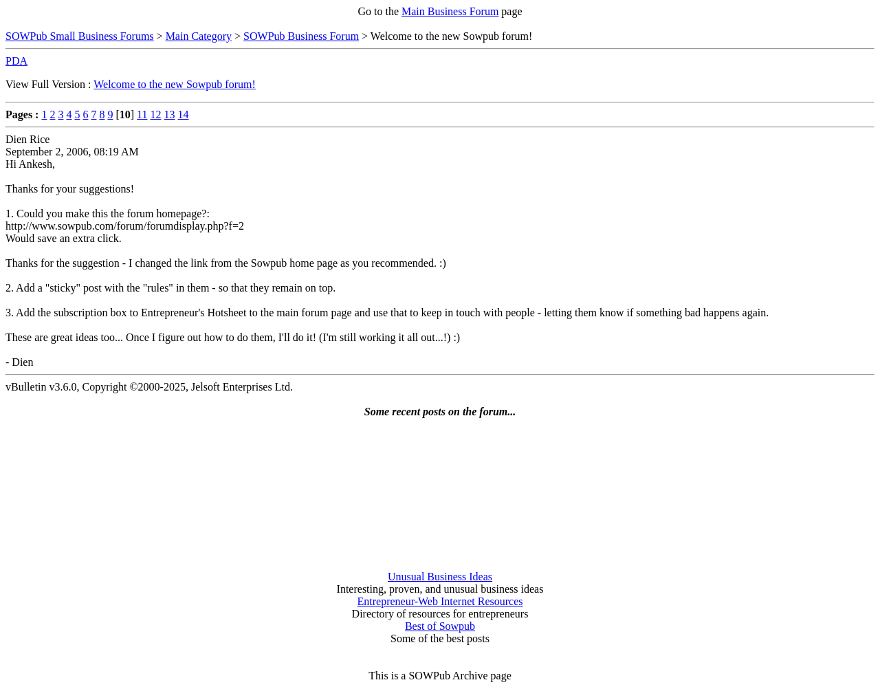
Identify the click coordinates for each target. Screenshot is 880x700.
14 (183, 114)
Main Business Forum (450, 11)
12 (156, 114)
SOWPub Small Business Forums (80, 36)
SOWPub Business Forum (301, 36)
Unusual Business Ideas (440, 576)
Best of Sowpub (440, 626)
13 (169, 114)
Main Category (199, 36)
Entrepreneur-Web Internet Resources (440, 601)
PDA (17, 61)
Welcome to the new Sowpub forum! (175, 84)
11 (142, 114)
